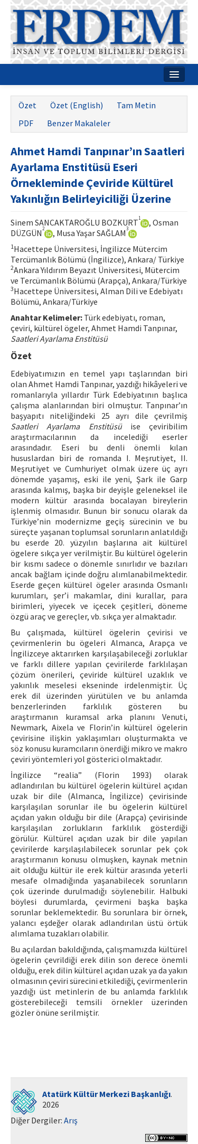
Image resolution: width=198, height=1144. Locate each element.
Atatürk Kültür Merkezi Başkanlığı (106, 1094)
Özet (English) (76, 105)
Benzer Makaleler (78, 123)
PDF (25, 123)
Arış (71, 1120)
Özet (27, 105)
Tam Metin (136, 105)
